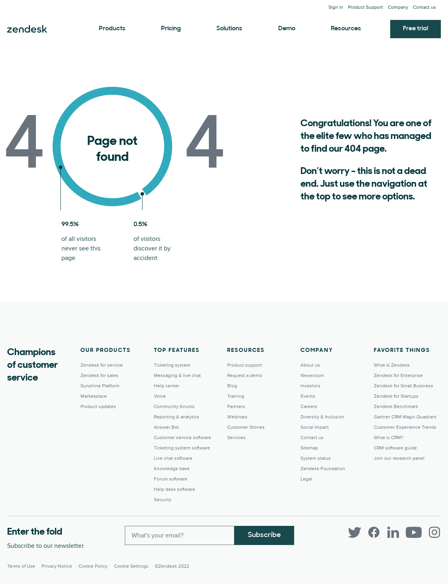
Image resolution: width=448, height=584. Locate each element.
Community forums (174, 407)
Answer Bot (166, 427)
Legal (306, 479)
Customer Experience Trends (405, 427)
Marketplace (94, 396)
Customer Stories (246, 427)
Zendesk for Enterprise (398, 376)
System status (316, 458)
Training (235, 396)
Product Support (365, 7)
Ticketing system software (182, 448)
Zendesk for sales (99, 376)
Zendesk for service (102, 365)
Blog (232, 386)
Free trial (415, 28)
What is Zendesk (392, 365)
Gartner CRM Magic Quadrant (405, 417)
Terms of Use (21, 566)
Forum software (170, 479)
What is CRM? (388, 438)
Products (112, 28)
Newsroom (312, 376)
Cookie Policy (93, 566)
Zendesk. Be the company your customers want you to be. (27, 29)
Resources (346, 28)
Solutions (229, 28)
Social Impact (315, 427)
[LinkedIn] (393, 532)
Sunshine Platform (100, 386)
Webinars (237, 417)
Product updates (98, 407)
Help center (166, 386)
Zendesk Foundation (323, 469)
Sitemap (309, 448)
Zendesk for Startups (396, 396)
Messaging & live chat (177, 376)
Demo (286, 28)
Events (308, 396)
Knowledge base (172, 469)
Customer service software (182, 438)
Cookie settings (131, 566)
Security (162, 500)
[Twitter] (354, 532)
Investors (310, 386)
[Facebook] (373, 532)
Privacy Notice (56, 566)
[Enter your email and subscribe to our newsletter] (179, 535)
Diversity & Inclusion (322, 417)
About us (310, 365)
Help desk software (174, 489)
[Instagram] (434, 532)
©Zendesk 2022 (172, 566)
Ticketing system (172, 365)
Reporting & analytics (176, 417)
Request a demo (244, 376)
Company (398, 7)
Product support (244, 365)
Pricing (171, 28)
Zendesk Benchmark (396, 407)
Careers (309, 407)
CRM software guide (395, 448)
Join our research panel (399, 458)
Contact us (424, 7)
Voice (160, 396)
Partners (236, 407)
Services (236, 438)
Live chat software (173, 458)
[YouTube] (414, 532)
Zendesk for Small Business (403, 386)
